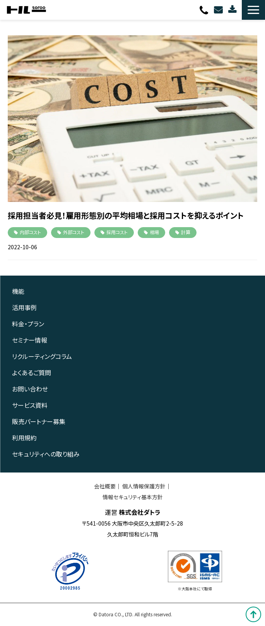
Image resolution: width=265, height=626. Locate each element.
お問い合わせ (219, 9)
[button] (253, 10)
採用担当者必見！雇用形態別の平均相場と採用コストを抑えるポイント (126, 215)
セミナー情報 (29, 340)
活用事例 (24, 307)
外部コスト (73, 232)
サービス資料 (30, 405)
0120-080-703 (205, 10)
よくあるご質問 (31, 372)
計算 (185, 232)
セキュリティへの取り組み (46, 454)
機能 (18, 291)
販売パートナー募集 (38, 421)
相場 (154, 232)
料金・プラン (28, 323)
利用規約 (24, 437)
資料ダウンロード (233, 9)
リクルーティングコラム (42, 356)
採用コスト (117, 232)
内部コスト (30, 232)
